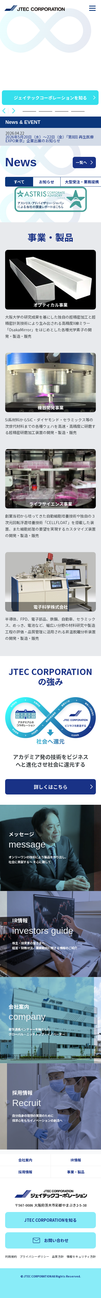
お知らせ (46, 181)
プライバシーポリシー (34, 1256)
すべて (19, 181)
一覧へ (81, 162)
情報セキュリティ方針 (81, 1256)
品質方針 (58, 1256)
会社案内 (25, 1160)
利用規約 (11, 1256)
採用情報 (25, 1172)
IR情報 (76, 1160)
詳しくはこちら (51, 786)
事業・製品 (76, 1172)
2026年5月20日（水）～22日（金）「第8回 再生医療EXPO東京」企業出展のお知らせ (49, 138)
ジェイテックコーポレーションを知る (50, 97)
